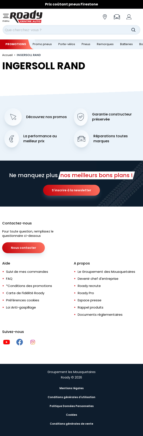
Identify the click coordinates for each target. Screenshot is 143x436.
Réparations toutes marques (110, 139)
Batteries (126, 44)
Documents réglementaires (100, 314)
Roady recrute (89, 285)
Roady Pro (86, 293)
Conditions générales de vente (71, 424)
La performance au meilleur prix (40, 139)
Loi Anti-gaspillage (21, 307)
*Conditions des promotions (29, 285)
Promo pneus (42, 44)
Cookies (71, 415)
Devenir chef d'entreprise (98, 278)
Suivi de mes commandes (27, 271)
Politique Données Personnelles (72, 406)
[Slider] (71, 4)
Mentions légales (71, 388)
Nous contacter (23, 248)
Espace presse (89, 300)
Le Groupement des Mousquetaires (106, 271)
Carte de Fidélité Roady (25, 293)
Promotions (15, 44)
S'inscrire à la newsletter (71, 190)
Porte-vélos (66, 44)
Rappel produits (90, 307)
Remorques (105, 44)
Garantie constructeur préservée (112, 117)
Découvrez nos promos (46, 117)
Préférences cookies (22, 300)
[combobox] (71, 30)
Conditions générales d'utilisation (71, 397)
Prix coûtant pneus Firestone (71, 4)
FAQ (9, 278)
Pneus (86, 44)
